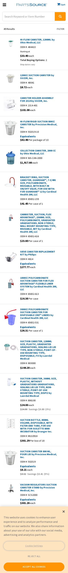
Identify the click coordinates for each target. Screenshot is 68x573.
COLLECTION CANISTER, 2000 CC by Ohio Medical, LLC (38, 152)
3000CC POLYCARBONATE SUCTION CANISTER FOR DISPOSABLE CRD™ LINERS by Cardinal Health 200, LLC (36, 313)
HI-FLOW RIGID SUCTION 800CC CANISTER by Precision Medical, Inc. (38, 124)
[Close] (64, 512)
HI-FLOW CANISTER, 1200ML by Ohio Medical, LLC (37, 41)
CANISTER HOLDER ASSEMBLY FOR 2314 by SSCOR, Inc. (36, 99)
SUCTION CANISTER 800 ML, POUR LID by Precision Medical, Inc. (38, 454)
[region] (34, 539)
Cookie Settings (34, 545)
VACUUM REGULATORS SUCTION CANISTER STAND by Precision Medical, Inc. (38, 487)
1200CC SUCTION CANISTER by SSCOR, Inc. (37, 77)
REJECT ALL (34, 556)
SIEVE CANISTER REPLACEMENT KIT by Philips (37, 253)
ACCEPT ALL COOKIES (34, 566)
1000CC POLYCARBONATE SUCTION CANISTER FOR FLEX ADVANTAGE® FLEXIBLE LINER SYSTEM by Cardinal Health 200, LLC (38, 283)
